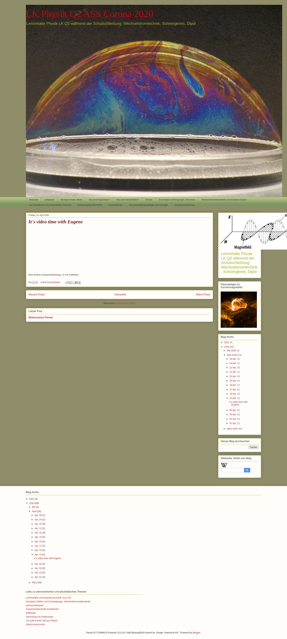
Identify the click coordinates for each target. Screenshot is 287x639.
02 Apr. (233, 419)
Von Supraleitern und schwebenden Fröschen (50, 205)
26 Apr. (233, 359)
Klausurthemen (116, 205)
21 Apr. (233, 372)
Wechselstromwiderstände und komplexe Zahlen (224, 199)
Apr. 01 (38, 577)
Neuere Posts (37, 294)
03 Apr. (233, 414)
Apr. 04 (38, 564)
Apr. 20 (38, 532)
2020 (227, 347)
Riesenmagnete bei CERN (90, 205)
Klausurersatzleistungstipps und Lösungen (148, 205)
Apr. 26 (38, 515)
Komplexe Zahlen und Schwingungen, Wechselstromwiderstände (58, 601)
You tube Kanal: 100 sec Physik (41, 620)
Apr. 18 (38, 541)
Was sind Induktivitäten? (127, 199)
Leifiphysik (49, 199)
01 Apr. (233, 423)
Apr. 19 (38, 537)
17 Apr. (233, 389)
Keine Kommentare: (51, 282)
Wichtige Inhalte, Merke (71, 199)
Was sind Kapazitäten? (99, 199)
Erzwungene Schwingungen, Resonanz (177, 199)
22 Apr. (233, 367)
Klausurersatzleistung (184, 205)
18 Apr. (233, 385)
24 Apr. (233, 363)
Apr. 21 (38, 528)
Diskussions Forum (41, 317)
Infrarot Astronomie (35, 624)
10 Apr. (233, 398)
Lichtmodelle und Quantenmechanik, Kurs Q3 (48, 597)
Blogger (196, 632)
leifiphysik (31, 613)
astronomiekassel (34, 605)
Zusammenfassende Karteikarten (42, 609)
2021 (227, 342)
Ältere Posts (203, 294)
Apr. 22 (38, 524)
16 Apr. (233, 393)
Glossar (148, 199)
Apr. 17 (38, 545)
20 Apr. (233, 376)
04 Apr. (233, 410)
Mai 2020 (232, 350)
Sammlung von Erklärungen (39, 616)
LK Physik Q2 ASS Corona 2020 (89, 13)
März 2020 (232, 428)
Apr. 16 (38, 550)
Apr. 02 (38, 572)
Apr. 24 (38, 519)
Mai (34, 507)
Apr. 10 (38, 554)
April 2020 (232, 355)
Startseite (33, 199)
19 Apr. (233, 380)
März (34, 582)
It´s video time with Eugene (56, 221)
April (34, 511)
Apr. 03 (38, 568)
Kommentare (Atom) (125, 303)
